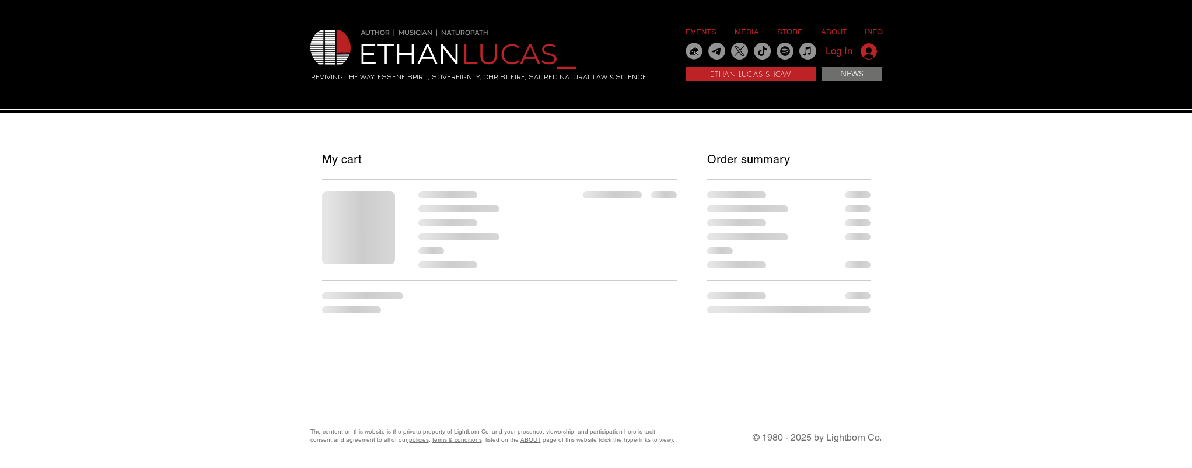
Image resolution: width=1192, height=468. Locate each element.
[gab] (694, 51)
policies (418, 439)
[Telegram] (716, 51)
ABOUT (530, 439)
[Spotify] (785, 51)
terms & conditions (457, 439)
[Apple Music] (807, 51)
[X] (739, 51)
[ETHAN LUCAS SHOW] (751, 74)
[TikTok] (762, 51)
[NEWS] (852, 74)
